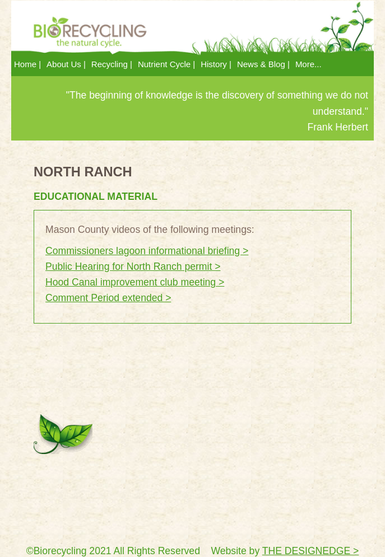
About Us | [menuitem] (66, 64)
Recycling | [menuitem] (111, 64)
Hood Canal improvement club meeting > (134, 282)
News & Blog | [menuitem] (263, 64)
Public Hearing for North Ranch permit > (132, 266)
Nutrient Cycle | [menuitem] (166, 64)
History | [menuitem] (216, 64)
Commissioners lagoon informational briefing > (146, 250)
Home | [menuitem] (27, 64)
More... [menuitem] (308, 64)
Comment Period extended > (108, 297)
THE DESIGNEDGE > (310, 550)
